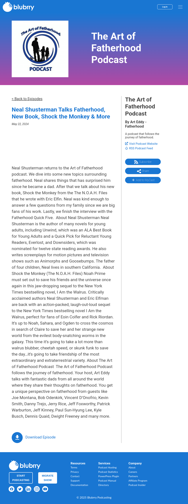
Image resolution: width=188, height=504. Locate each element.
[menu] (180, 6)
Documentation (79, 484)
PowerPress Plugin (108, 476)
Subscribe (142, 162)
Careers (133, 471)
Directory (103, 484)
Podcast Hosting (107, 467)
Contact (75, 476)
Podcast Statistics (108, 471)
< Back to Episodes (27, 99)
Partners (133, 476)
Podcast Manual (107, 480)
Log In (165, 7)
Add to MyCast (143, 180)
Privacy (75, 471)
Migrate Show (48, 478)
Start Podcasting (20, 478)
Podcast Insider (137, 484)
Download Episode (40, 437)
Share (143, 171)
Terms (74, 467)
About (132, 467)
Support (75, 480)
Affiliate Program (138, 480)
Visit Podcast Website (141, 143)
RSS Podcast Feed (139, 148)
